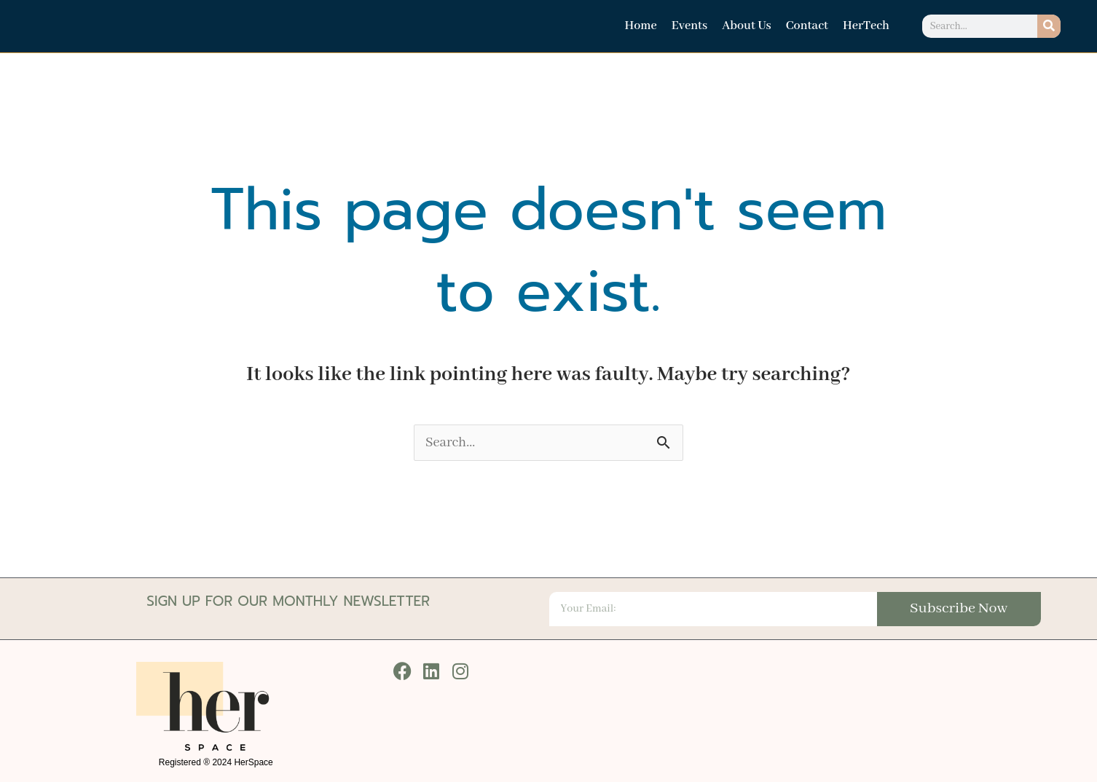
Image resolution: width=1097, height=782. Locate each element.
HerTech (866, 25)
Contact (807, 25)
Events (689, 25)
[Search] (1049, 26)
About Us (746, 25)
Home (640, 25)
